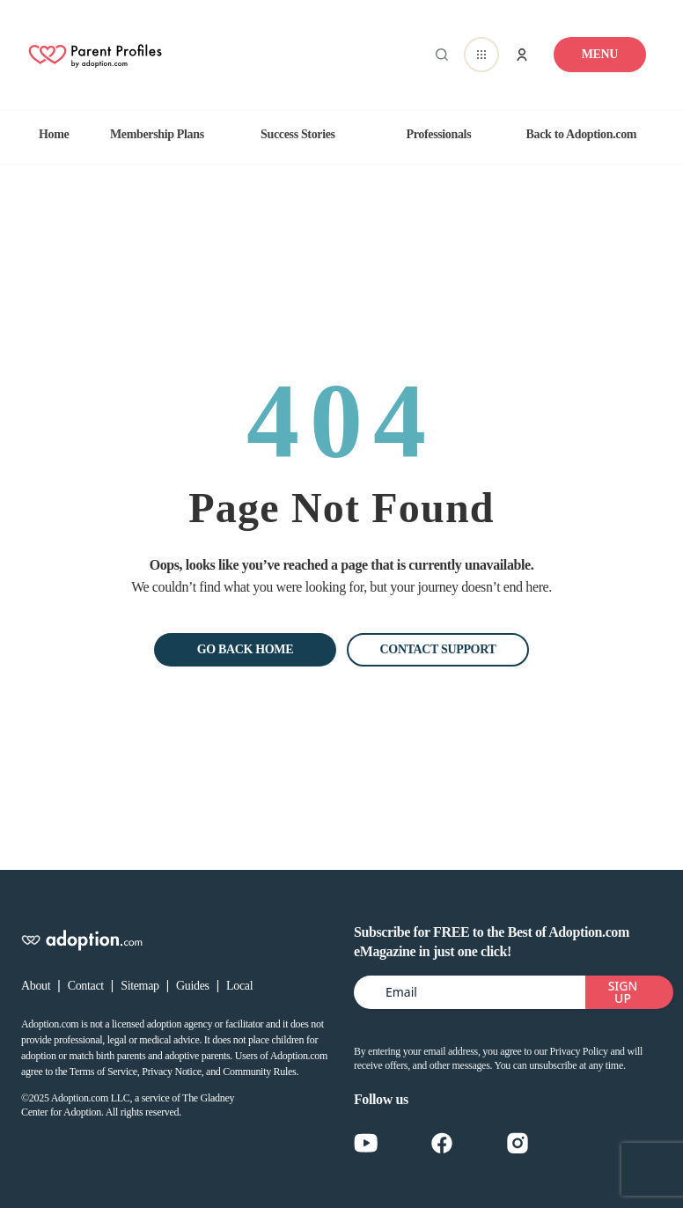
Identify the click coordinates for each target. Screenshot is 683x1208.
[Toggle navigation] (600, 54)
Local (239, 985)
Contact (86, 985)
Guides (192, 985)
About (35, 985)
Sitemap (139, 985)
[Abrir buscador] (438, 54)
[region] (341, 134)
